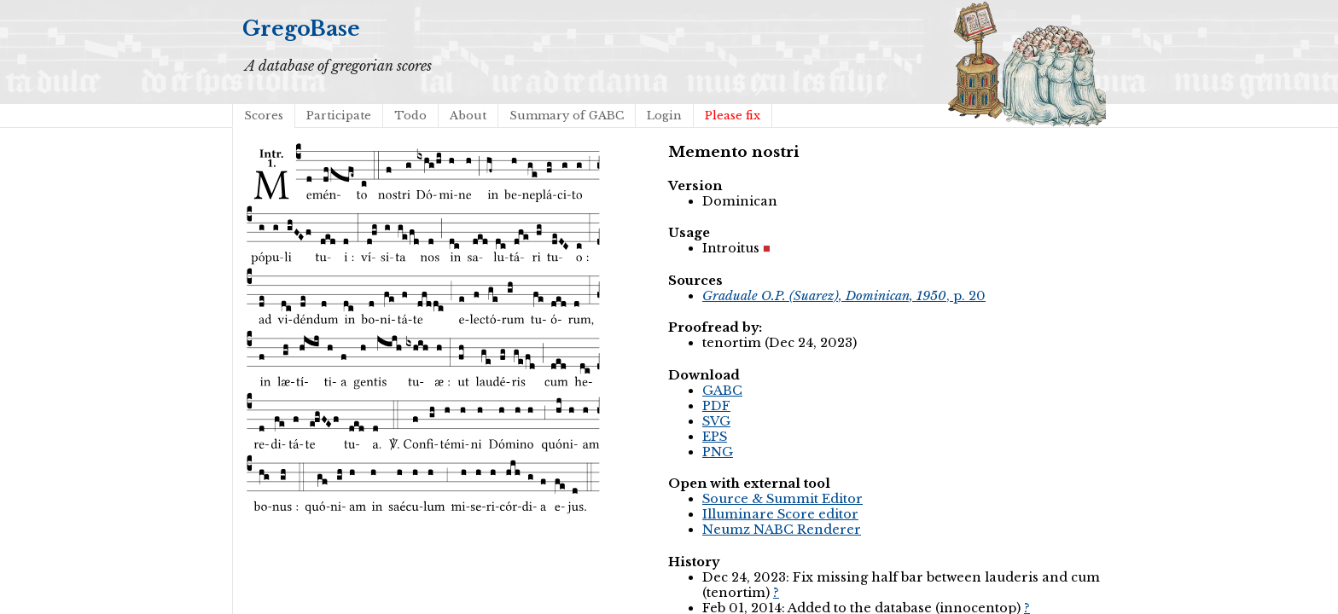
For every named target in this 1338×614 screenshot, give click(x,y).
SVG (716, 421)
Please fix (732, 115)
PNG (717, 452)
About (468, 115)
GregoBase (301, 28)
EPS (714, 436)
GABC (722, 390)
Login (664, 115)
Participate (338, 115)
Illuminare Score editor (780, 514)
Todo (410, 115)
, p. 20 (844, 296)
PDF (716, 406)
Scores (263, 115)
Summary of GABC (566, 115)
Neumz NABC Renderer (781, 529)
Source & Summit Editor (782, 499)
